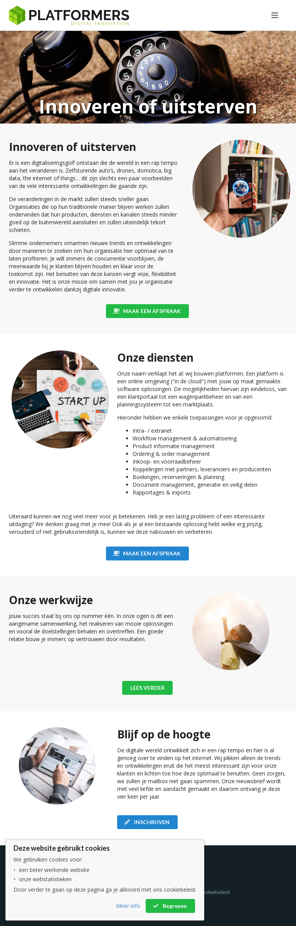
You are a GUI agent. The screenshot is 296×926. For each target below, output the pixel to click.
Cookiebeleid (214, 892)
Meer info (128, 905)
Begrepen (170, 905)
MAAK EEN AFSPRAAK (147, 311)
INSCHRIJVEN (147, 822)
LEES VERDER (147, 687)
